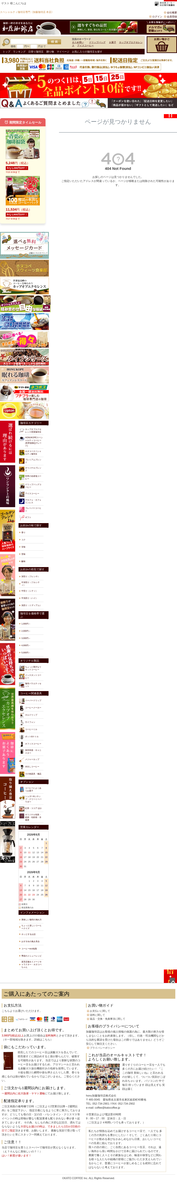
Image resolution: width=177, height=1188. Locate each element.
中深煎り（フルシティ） (30, 583)
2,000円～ (26, 631)
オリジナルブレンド (30, 469)
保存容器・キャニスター (30, 751)
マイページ (63, 51)
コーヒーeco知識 (29, 949)
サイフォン (27, 722)
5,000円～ (26, 652)
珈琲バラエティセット (30, 685)
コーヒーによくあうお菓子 (30, 789)
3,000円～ (26, 638)
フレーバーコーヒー (30, 509)
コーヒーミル (28, 730)
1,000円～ (26, 624)
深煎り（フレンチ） (30, 576)
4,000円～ (26, 645)
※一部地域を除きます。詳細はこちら (27, 1039)
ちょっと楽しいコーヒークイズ (31, 926)
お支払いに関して (100, 1010)
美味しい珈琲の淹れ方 (31, 919)
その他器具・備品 (30, 774)
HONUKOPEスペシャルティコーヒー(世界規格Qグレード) (31, 441)
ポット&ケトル (29, 737)
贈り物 (50, 51)
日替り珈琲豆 (35, 51)
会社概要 (172, 12)
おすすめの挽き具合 (30, 941)
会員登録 (172, 16)
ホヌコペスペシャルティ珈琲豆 (30, 452)
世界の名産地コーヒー (30, 477)
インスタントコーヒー (30, 676)
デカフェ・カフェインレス (30, 501)
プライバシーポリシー (102, 1047)
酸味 (23, 561)
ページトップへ (172, 980)
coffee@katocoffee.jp (107, 1107)
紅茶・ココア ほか (30, 808)
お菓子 (112, 42)
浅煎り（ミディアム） (31, 605)
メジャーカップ (29, 760)
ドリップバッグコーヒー (30, 486)
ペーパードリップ (30, 701)
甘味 (23, 547)
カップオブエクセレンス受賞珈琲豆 (30, 430)
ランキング (19, 51)
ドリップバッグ (97, 42)
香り (23, 532)
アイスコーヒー (85, 45)
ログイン (157, 16)
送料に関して (97, 1014)
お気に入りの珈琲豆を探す (87, 51)
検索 (54, 41)
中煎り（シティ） (29, 591)
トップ (6, 51)
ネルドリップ (28, 715)
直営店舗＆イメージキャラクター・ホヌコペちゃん (31, 964)
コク (23, 540)
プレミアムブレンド (30, 461)
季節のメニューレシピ (31, 956)
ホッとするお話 (28, 934)
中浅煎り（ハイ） (29, 598)
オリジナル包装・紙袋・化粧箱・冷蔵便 (30, 817)
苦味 (23, 554)
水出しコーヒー (29, 767)
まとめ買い (78, 42)
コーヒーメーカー (30, 708)
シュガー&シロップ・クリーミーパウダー (30, 799)
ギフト (25, 518)
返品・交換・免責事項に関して (107, 1018)
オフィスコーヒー (30, 744)
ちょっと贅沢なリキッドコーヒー (30, 668)
